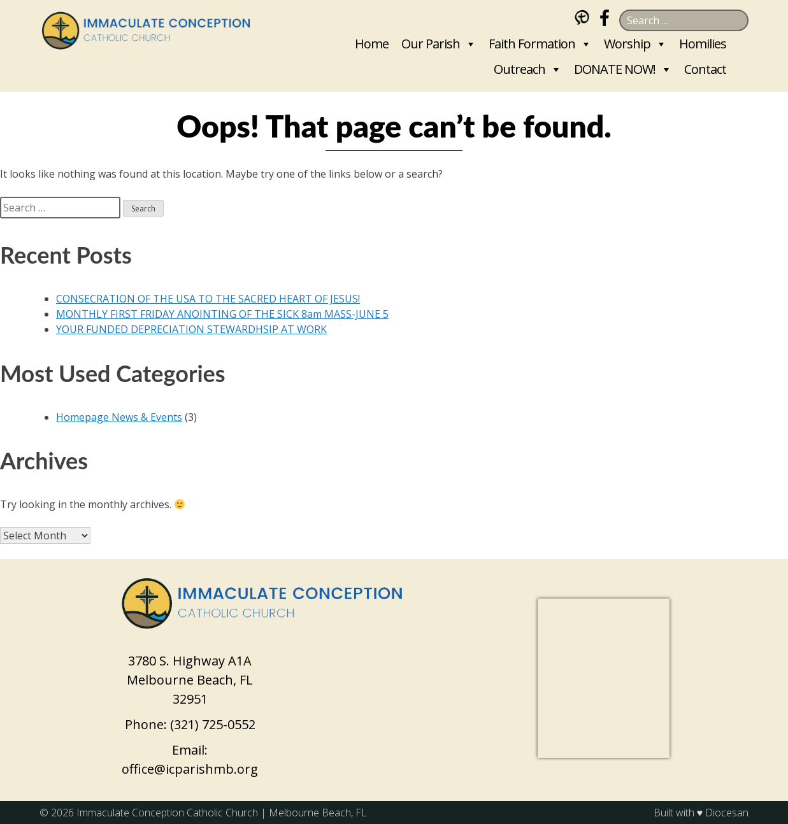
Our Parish (430, 43)
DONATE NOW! (614, 69)
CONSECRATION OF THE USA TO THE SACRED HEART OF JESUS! (208, 299)
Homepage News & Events (119, 417)
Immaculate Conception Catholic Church (167, 813)
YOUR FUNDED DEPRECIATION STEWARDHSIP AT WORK (191, 329)
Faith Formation (532, 43)
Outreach (519, 69)
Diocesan (727, 813)
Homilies (702, 43)
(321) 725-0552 (212, 724)
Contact (705, 69)
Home (372, 43)
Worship (627, 43)
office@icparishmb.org (190, 769)
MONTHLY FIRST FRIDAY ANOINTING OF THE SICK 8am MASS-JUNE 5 (222, 314)
